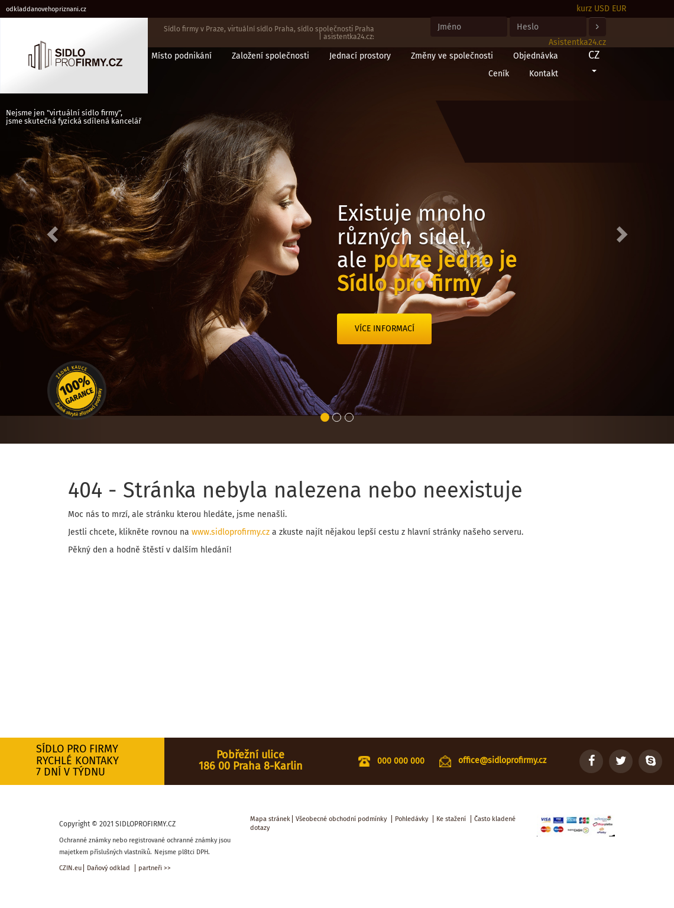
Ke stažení (451, 819)
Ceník (498, 74)
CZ (594, 60)
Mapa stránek (270, 819)
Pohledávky (411, 819)
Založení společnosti (270, 56)
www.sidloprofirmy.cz (231, 532)
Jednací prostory (360, 56)
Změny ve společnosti (452, 56)
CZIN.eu (70, 868)
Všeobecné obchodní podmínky (341, 819)
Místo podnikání (181, 56)
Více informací (384, 329)
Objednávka (535, 56)
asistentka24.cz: (348, 37)
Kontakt (543, 74)
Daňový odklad (108, 868)
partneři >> (154, 868)
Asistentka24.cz (577, 42)
